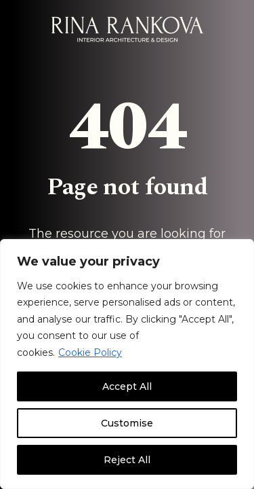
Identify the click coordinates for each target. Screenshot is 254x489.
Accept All (127, 386)
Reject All (127, 460)
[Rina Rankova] (127, 29)
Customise (127, 423)
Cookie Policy (90, 352)
